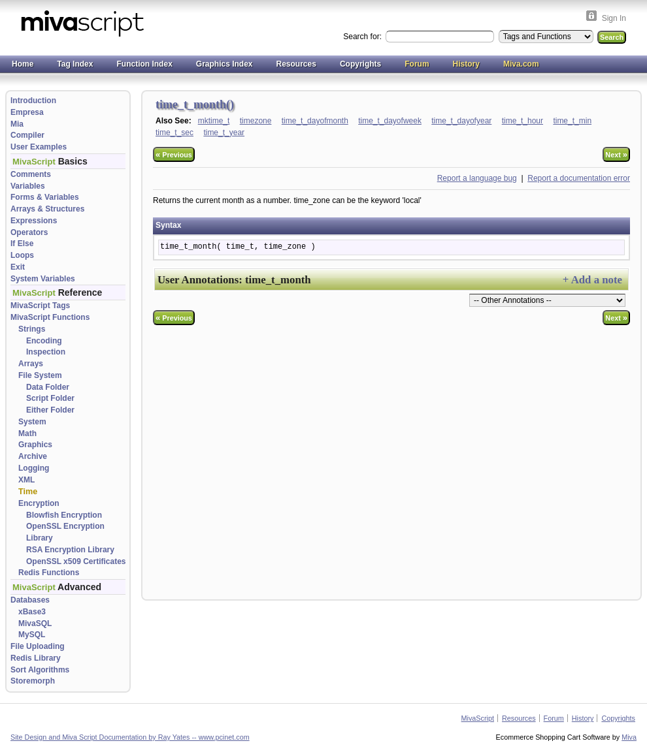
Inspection (45, 351)
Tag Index (75, 64)
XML (26, 479)
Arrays (30, 363)
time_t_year (223, 132)
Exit (17, 267)
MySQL (31, 634)
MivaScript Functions (50, 317)
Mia (17, 124)
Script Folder (50, 398)
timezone (256, 120)
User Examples (38, 146)
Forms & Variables (44, 197)
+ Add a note (592, 280)
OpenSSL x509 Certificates (76, 561)
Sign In (614, 18)
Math (27, 433)
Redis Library (35, 658)
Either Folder (50, 410)
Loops (22, 255)
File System (40, 375)
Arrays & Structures (47, 208)
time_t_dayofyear (461, 120)
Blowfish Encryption (64, 515)
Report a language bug (477, 178)
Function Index (144, 64)
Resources (296, 64)
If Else (21, 243)
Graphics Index (224, 64)
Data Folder (47, 387)
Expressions (33, 220)
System (32, 421)
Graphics (35, 444)
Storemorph (32, 680)
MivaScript (477, 718)
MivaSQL (35, 623)
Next (616, 154)
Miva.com (521, 64)
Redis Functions (48, 572)
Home (22, 64)
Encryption (38, 503)
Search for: (363, 36)
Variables (27, 186)
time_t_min (572, 120)
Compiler (27, 135)
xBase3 (32, 611)
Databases (30, 600)
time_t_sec (174, 132)
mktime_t (214, 120)
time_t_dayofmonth (315, 120)
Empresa (27, 112)
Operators (29, 232)
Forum (417, 64)
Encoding (44, 340)
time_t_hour (522, 120)
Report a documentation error (578, 178)
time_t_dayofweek (390, 120)
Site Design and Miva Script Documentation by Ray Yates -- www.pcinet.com (130, 737)
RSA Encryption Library (70, 549)
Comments (30, 174)
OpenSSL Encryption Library (65, 532)
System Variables (42, 278)
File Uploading (37, 646)
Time (27, 491)
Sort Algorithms (39, 669)
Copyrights (360, 64)
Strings (31, 329)
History (466, 64)
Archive (32, 456)
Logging (33, 468)
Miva (629, 737)
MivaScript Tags (40, 305)
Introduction (33, 100)
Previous (174, 154)
